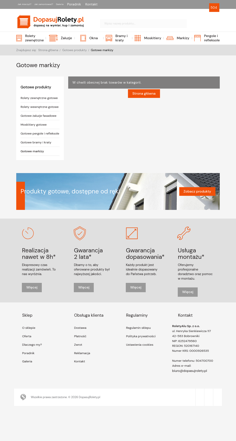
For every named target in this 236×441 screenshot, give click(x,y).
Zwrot (78, 359)
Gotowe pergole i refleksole (33, 144)
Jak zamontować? (57, 4)
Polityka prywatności (141, 350)
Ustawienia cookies (140, 359)
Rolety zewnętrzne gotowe (34, 100)
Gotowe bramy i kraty (37, 155)
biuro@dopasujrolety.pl (189, 386)
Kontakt (116, 4)
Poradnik (98, 4)
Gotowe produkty (37, 87)
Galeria (81, 4)
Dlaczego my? (32, 359)
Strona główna (143, 98)
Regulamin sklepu (139, 341)
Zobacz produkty (197, 204)
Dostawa (80, 341)
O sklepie (29, 341)
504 (214, 7)
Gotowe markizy (33, 164)
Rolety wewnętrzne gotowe (35, 113)
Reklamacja (82, 367)
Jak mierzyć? (28, 4)
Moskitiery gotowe (34, 133)
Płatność (80, 350)
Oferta (27, 350)
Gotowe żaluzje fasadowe (39, 124)
